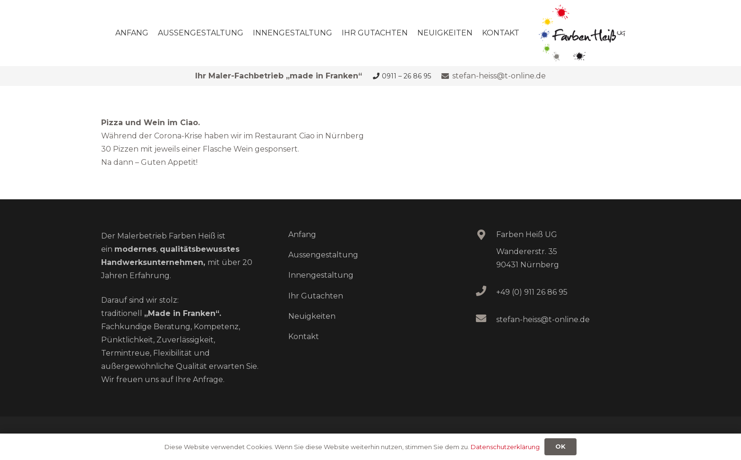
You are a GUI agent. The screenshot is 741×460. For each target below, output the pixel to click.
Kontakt (303, 336)
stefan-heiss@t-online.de (543, 319)
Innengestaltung (320, 275)
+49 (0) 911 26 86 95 (532, 292)
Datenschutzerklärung (505, 447)
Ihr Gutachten (315, 295)
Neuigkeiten (312, 316)
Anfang (302, 234)
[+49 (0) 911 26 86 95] (485, 292)
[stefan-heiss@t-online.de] (485, 319)
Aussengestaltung (323, 254)
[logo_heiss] (582, 33)
